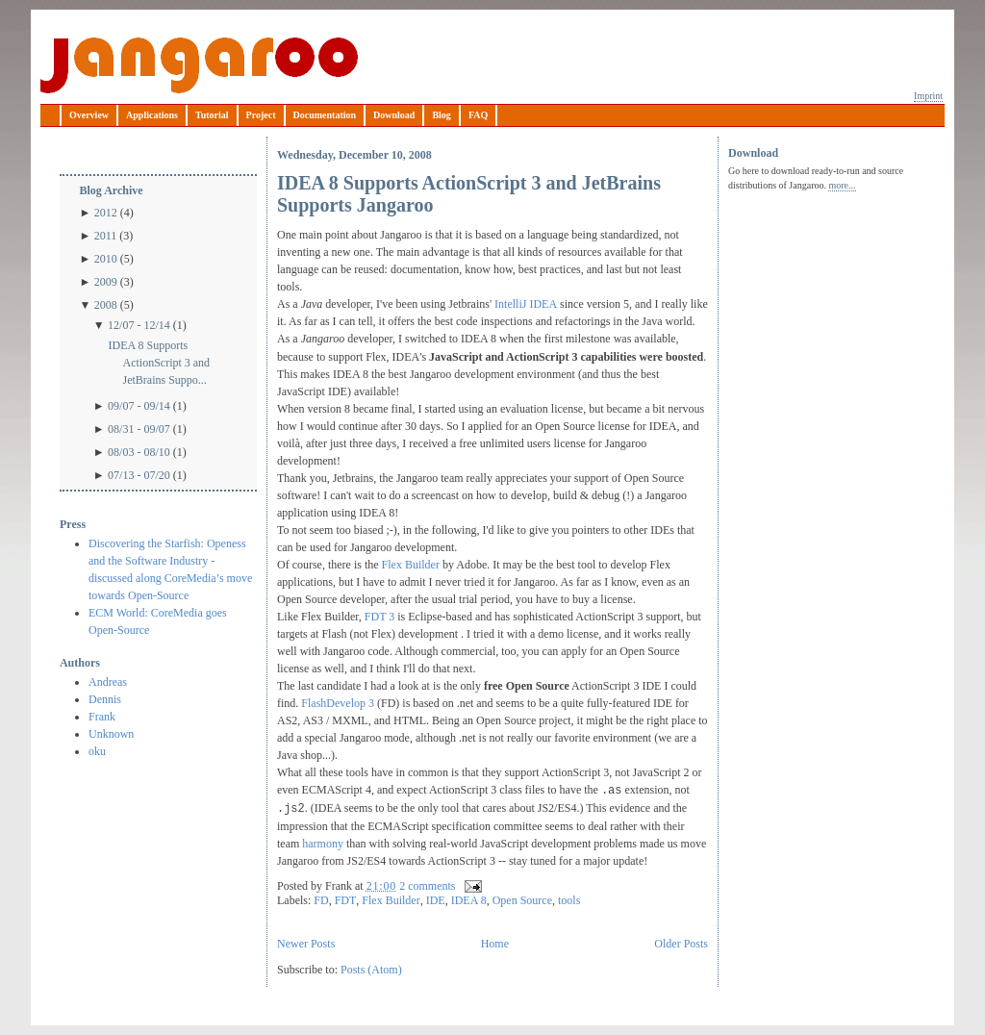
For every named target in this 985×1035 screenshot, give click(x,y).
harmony (324, 843)
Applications (152, 115)
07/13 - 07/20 (139, 475)
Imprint (928, 95)
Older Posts (681, 943)
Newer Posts (306, 943)
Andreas (107, 682)
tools (569, 900)
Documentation (325, 115)
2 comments (427, 886)
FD (321, 900)
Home (495, 943)
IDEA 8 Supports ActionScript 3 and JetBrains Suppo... (159, 363)
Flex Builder (411, 564)
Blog (441, 115)
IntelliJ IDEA (525, 304)
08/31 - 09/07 (139, 429)
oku (97, 751)
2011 (105, 235)
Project (261, 115)
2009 (105, 282)
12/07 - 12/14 (139, 325)
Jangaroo (199, 65)
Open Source (522, 900)
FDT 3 (379, 616)
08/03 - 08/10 (139, 452)
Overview (89, 115)
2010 (105, 258)
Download (394, 115)
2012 (105, 212)
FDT (346, 900)
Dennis (104, 699)
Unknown (111, 734)
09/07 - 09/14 (139, 406)
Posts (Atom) (371, 969)
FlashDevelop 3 (336, 703)
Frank (101, 716)
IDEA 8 (469, 900)
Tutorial (212, 115)
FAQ (478, 115)
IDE (435, 900)
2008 (105, 305)
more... (841, 185)
